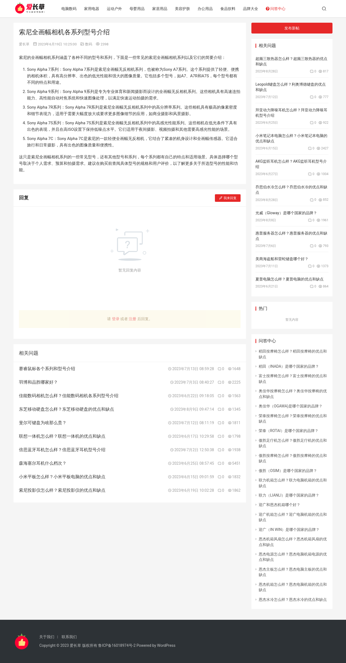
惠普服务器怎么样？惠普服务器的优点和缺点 (291, 236)
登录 (115, 319)
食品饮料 (230, 8)
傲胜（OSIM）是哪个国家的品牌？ (288, 470)
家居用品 (161, 8)
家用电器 (93, 8)
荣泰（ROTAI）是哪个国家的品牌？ (288, 430)
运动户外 (116, 8)
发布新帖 (292, 28)
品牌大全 (252, 8)
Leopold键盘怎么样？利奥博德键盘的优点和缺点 (290, 87)
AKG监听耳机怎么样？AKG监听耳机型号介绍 (291, 164)
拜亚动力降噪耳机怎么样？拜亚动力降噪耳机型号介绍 (291, 113)
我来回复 (228, 198)
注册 (132, 319)
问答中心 (278, 8)
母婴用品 (139, 8)
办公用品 (207, 8)
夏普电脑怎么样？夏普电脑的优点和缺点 (289, 279)
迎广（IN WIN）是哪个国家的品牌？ (289, 529)
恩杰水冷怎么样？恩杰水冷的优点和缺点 (293, 599)
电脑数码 (71, 8)
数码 (88, 44)
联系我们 (69, 637)
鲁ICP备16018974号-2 (116, 645)
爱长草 (24, 44)
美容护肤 (184, 8)
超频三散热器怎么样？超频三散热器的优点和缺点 (291, 61)
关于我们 (46, 637)
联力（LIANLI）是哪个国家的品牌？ (289, 495)
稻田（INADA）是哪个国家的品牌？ (289, 366)
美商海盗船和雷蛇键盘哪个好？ (281, 259)
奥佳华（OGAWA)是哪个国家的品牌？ (290, 406)
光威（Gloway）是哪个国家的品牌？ (286, 213)
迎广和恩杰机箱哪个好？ (279, 505)
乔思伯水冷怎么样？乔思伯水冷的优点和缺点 (291, 190)
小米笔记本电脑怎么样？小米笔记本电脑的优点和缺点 (291, 138)
